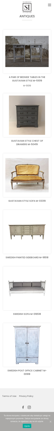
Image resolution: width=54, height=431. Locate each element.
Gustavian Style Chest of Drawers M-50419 (27, 142)
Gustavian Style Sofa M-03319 (27, 201)
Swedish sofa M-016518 (27, 314)
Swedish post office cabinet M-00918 (27, 372)
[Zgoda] (50, 421)
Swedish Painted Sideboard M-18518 (27, 257)
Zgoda (27, 426)
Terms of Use (9, 396)
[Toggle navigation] (49, 5)
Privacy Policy (26, 396)
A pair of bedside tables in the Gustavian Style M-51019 (27, 78)
